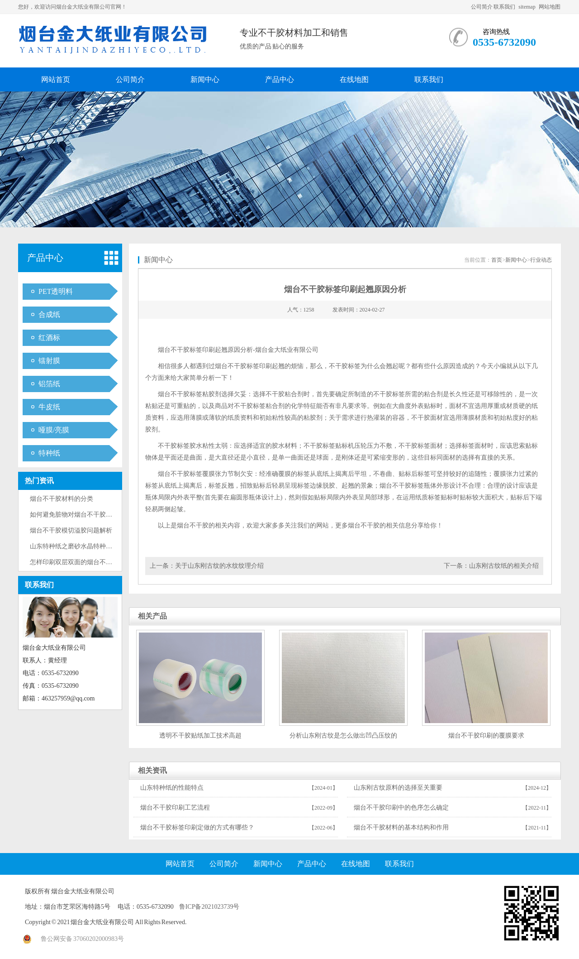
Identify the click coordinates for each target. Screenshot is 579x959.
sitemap (526, 7)
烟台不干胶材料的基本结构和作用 (401, 827)
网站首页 (55, 79)
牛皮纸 (49, 407)
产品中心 (279, 79)
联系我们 (504, 7)
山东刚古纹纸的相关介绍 (504, 565)
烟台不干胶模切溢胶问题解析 (71, 530)
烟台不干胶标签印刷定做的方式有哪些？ (197, 827)
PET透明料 (55, 291)
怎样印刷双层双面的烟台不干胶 (74, 562)
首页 (496, 260)
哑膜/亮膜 (53, 430)
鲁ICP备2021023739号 (209, 906)
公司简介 (482, 7)
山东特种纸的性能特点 (172, 787)
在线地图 (354, 79)
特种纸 (49, 453)
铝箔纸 (49, 384)
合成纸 (49, 314)
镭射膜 (49, 360)
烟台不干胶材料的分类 (61, 498)
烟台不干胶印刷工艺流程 (175, 807)
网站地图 (549, 7)
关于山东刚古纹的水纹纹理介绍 (219, 565)
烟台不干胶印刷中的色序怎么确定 (401, 807)
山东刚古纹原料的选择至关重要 (398, 787)
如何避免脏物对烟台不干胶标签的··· (80, 514)
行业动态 (541, 260)
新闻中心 (204, 79)
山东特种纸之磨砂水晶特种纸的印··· (80, 546)
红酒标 (49, 337)
